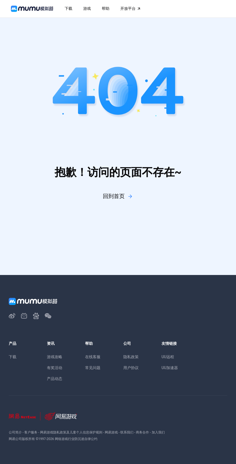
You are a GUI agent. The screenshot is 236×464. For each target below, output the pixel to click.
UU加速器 (170, 368)
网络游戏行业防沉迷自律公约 (76, 439)
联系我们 (126, 432)
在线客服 (92, 357)
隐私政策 (131, 357)
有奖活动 (54, 368)
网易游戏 (111, 432)
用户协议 (131, 368)
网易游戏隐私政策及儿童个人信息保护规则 (71, 432)
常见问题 (92, 368)
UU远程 (168, 357)
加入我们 (158, 432)
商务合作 (142, 432)
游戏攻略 (54, 357)
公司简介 (15, 432)
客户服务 (30, 432)
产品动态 (54, 378)
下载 (12, 357)
